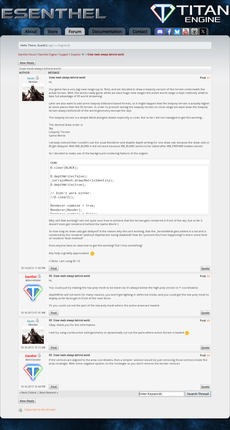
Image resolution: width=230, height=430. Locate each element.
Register (63, 45)
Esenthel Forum (27, 54)
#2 (208, 276)
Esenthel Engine (47, 54)
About (31, 31)
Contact (140, 31)
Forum (75, 31)
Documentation (107, 31)
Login (50, 45)
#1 (208, 77)
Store (53, 31)
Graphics (75, 54)
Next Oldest (28, 392)
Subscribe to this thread (39, 409)
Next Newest (48, 392)
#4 (208, 355)
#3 (208, 320)
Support (63, 54)
